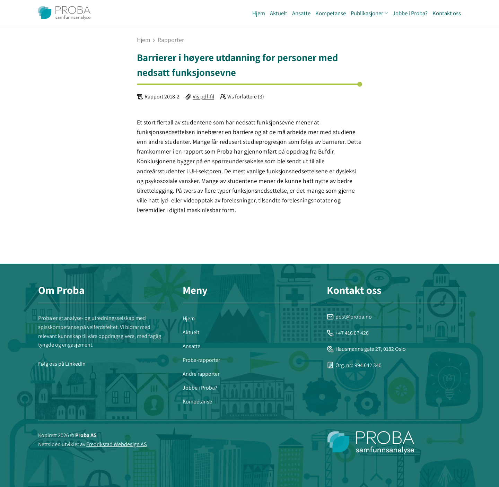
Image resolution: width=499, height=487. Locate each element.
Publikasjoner (369, 13)
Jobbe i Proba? (410, 13)
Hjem (258, 13)
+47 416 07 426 (348, 333)
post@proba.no (349, 316)
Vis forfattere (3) (245, 96)
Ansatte (301, 13)
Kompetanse (330, 13)
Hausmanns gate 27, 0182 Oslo (366, 349)
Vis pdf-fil (203, 96)
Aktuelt (278, 13)
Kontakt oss (446, 13)
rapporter (171, 40)
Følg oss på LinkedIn (62, 363)
